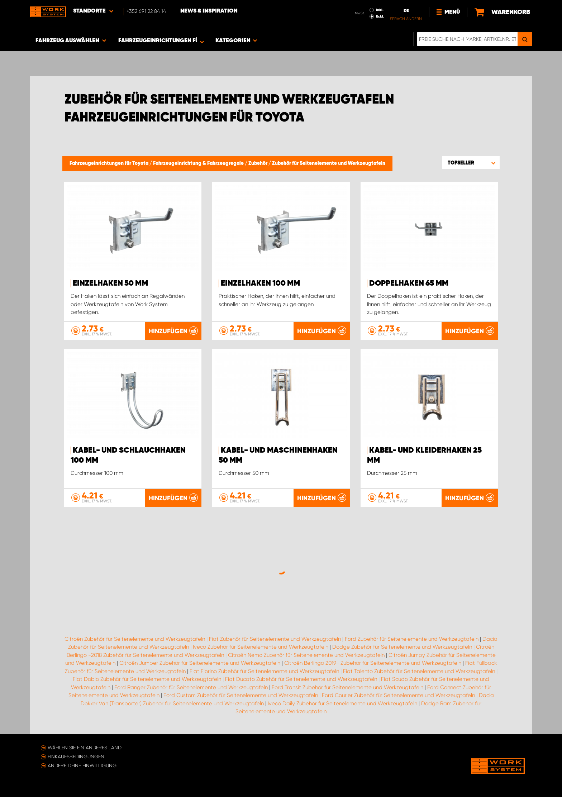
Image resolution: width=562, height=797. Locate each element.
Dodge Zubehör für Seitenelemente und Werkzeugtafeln (402, 647)
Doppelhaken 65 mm (408, 283)
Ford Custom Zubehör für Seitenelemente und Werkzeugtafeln (240, 695)
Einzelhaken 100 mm (260, 283)
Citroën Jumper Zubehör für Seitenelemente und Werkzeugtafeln (199, 663)
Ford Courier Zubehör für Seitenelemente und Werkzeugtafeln (398, 695)
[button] (471, 162)
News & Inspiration (209, 11)
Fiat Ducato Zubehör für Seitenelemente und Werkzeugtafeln (301, 679)
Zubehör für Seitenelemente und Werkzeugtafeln (328, 163)
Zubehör (258, 163)
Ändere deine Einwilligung (82, 765)
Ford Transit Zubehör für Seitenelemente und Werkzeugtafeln (347, 687)
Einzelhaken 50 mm (110, 283)
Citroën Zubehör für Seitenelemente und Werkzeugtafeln (135, 639)
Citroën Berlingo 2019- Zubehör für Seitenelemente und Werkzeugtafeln (372, 663)
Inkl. (380, 10)
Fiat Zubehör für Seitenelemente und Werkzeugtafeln (275, 639)
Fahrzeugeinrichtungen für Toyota (109, 163)
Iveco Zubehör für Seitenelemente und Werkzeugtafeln (260, 647)
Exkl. (380, 16)
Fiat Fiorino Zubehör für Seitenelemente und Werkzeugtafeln (264, 671)
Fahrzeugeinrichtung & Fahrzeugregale (199, 163)
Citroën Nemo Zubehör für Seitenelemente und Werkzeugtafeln (306, 655)
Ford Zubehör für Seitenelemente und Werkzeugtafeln (411, 639)
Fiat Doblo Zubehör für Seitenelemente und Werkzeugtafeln (147, 679)
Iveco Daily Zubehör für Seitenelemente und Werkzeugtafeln (342, 703)
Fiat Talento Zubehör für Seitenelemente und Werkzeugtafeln (419, 671)
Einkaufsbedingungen (76, 756)
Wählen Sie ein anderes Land (85, 747)
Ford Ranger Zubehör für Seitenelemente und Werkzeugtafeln (191, 687)
